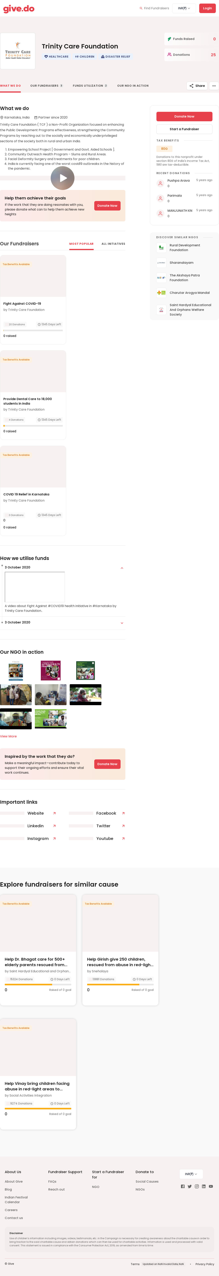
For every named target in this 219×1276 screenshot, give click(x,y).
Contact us (14, 1218)
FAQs (52, 1181)
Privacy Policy (205, 1264)
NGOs (140, 1189)
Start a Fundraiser (184, 129)
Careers (11, 1210)
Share (197, 85)
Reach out (56, 1189)
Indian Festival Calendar (16, 1199)
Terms (135, 1264)
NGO (95, 1187)
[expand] (122, 568)
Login (207, 8)
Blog (8, 1189)
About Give (14, 1181)
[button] (56, 56)
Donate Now (107, 205)
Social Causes (147, 1181)
